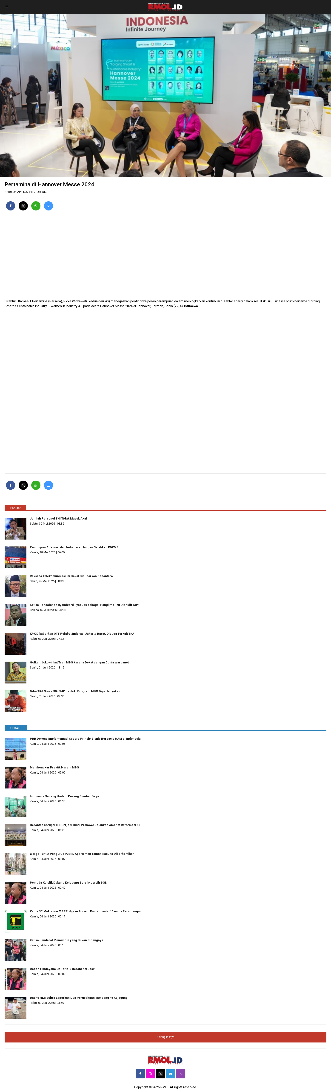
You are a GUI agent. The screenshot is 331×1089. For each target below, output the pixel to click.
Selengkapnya (165, 1037)
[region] (165, 253)
